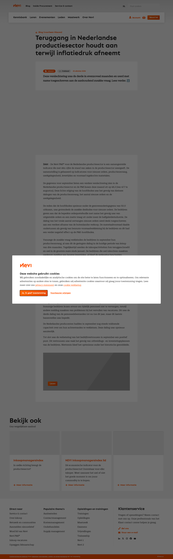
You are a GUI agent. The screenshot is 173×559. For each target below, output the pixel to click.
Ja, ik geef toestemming (34, 293)
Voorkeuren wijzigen (60, 293)
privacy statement (44, 285)
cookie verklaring (72, 285)
